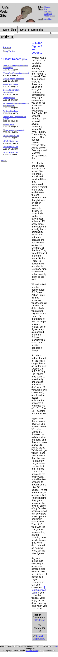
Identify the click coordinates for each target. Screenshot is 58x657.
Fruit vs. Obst (8, 124)
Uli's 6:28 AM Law (10, 147)
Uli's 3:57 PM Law (10, 152)
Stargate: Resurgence (49, 14)
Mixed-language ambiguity (14, 130)
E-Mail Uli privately (39, 637)
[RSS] (24, 59)
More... (4, 160)
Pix (45, 9)
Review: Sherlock (10, 111)
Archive (7, 47)
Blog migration (9, 98)
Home (55, 646)
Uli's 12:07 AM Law (11, 135)
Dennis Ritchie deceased (13, 79)
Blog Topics (9, 51)
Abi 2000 (48, 11)
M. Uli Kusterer (32, 651)
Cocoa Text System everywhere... (11, 91)
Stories (47, 7)
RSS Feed (39, 620)
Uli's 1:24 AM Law (10, 141)
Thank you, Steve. (10, 84)
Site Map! (48, 19)
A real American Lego (39, 590)
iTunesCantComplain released (16, 73)
